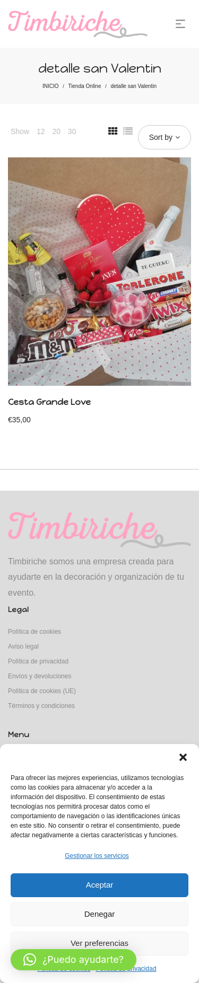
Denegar (99, 913)
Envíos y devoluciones (39, 676)
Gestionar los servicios (97, 856)
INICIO (50, 86)
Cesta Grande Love (49, 402)
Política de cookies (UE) (42, 691)
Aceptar (100, 884)
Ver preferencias (99, 942)
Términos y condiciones (41, 706)
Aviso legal (23, 646)
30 (72, 131)
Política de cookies (34, 631)
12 (41, 131)
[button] (183, 757)
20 (56, 131)
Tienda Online (84, 86)
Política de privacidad (38, 661)
